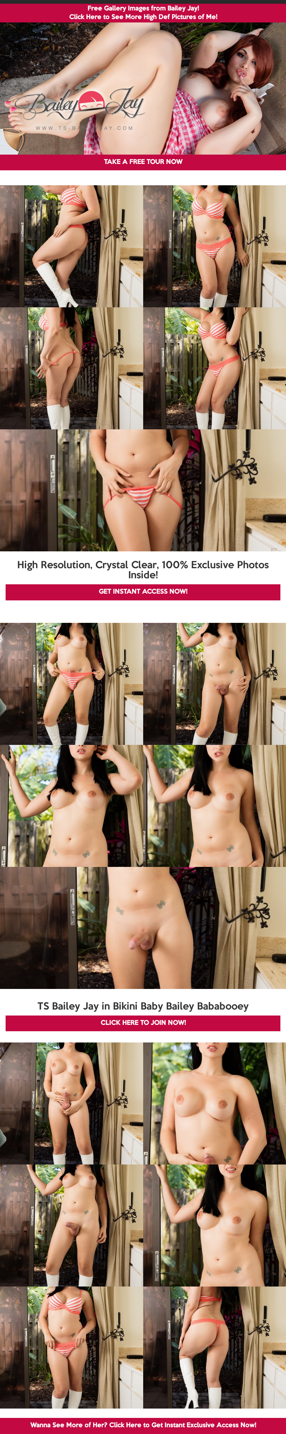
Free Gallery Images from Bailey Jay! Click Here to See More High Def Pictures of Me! (143, 13)
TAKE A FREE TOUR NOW (143, 162)
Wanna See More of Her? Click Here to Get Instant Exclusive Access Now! (143, 1425)
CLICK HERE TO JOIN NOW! (143, 1023)
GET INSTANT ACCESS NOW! (143, 592)
